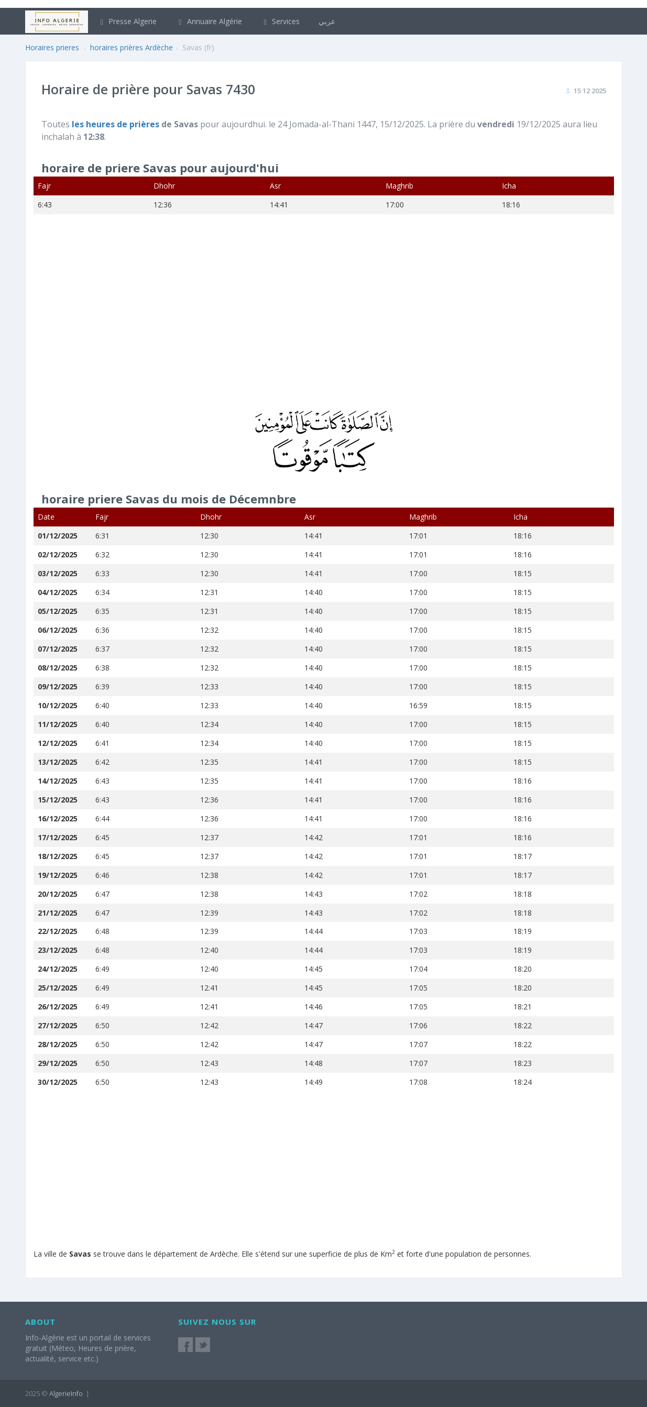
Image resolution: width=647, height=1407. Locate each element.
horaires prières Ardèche (131, 47)
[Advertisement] (323, 319)
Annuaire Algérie (209, 21)
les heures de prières (116, 124)
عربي (327, 21)
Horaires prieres (52, 47)
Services (280, 21)
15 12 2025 (590, 90)
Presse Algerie (127, 21)
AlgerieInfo (66, 1393)
